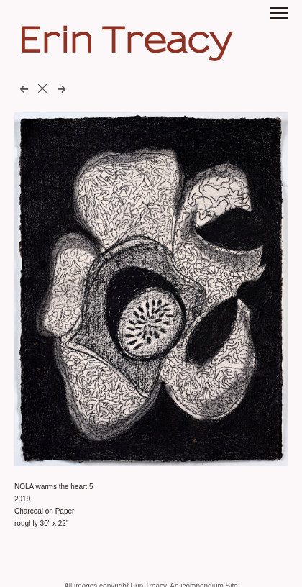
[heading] (125, 48)
